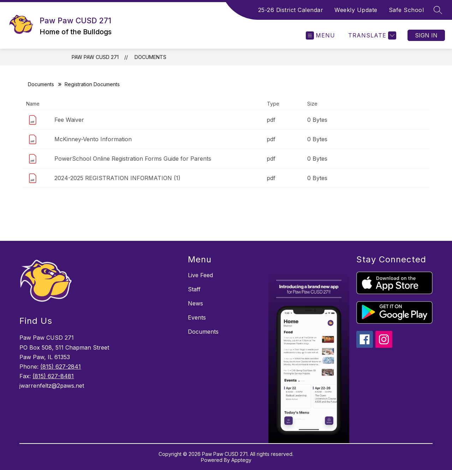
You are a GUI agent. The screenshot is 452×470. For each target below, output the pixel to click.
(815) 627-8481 (53, 376)
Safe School (406, 9)
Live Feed (200, 275)
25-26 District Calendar (290, 9)
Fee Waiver (69, 119)
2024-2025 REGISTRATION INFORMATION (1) (117, 178)
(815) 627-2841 (60, 366)
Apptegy (241, 460)
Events (197, 317)
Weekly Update (355, 9)
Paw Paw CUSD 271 (95, 57)
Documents (150, 57)
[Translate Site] (371, 35)
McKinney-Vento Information (93, 139)
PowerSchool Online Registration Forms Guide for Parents (132, 158)
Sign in (426, 35)
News (195, 303)
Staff (194, 289)
